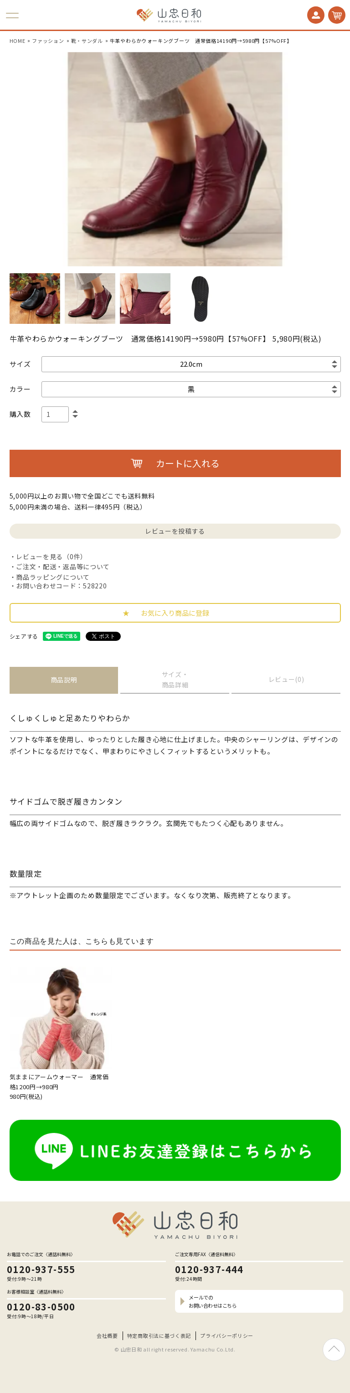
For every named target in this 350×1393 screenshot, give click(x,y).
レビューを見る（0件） (51, 556)
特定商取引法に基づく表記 (159, 1335)
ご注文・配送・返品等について (63, 566)
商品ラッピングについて (53, 577)
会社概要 (107, 1335)
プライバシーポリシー (226, 1335)
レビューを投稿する (175, 530)
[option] (175, 159)
